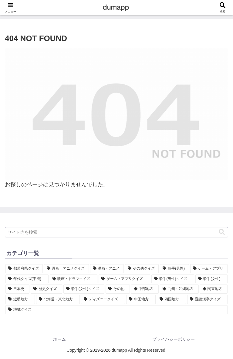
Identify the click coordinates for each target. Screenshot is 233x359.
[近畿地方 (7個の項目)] (20, 299)
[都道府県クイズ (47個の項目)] (24, 268)
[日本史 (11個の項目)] (17, 289)
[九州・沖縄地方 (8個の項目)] (179, 289)
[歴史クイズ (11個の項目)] (46, 289)
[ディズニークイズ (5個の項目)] (103, 299)
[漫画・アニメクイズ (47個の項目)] (66, 268)
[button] (221, 232)
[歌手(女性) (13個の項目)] (211, 279)
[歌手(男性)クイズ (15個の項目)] (172, 279)
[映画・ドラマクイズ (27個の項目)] (74, 279)
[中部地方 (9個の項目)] (145, 289)
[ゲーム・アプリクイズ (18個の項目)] (124, 279)
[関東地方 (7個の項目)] (214, 289)
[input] (116, 232)
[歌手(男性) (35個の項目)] (174, 268)
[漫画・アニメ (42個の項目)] (107, 268)
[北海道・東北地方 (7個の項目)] (58, 299)
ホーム (59, 339)
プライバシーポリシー (173, 339)
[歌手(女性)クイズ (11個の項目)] (83, 289)
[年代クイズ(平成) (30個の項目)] (27, 279)
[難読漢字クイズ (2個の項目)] (207, 299)
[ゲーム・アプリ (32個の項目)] (209, 268)
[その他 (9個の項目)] (118, 289)
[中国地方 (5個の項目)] (141, 299)
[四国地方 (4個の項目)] (171, 299)
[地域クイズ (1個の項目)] (116, 309)
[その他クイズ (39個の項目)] (142, 268)
